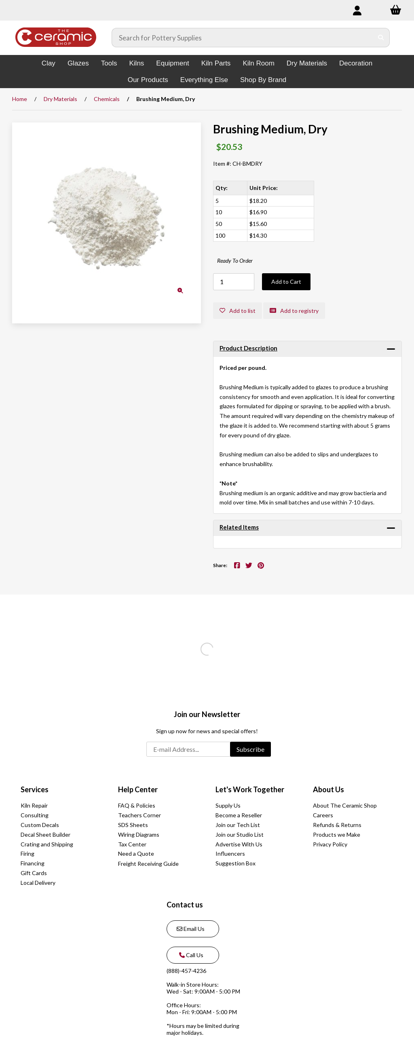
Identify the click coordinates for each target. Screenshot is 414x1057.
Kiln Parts (216, 63)
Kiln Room (258, 63)
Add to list (238, 310)
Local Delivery (38, 882)
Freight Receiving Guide (148, 863)
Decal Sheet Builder (45, 834)
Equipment (172, 63)
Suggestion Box (235, 863)
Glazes (78, 63)
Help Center (138, 789)
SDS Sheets (133, 824)
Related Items (239, 527)
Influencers (230, 853)
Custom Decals (40, 824)
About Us (328, 789)
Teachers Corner (139, 815)
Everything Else (204, 80)
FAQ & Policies (136, 805)
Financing (32, 863)
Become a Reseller (238, 815)
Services (35, 789)
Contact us (185, 904)
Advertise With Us (238, 844)
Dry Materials (307, 63)
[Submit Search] (381, 37)
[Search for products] (243, 37)
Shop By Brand (263, 80)
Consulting (35, 815)
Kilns (136, 63)
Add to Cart (286, 281)
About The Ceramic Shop (345, 805)
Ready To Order (235, 260)
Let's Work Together (249, 789)
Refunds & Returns (337, 824)
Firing (27, 853)
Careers (323, 815)
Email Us (191, 928)
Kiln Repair (34, 805)
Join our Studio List (239, 834)
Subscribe (250, 749)
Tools (109, 63)
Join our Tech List (237, 824)
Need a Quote (136, 853)
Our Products (148, 80)
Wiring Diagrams (138, 834)
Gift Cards (34, 872)
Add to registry (294, 310)
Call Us (190, 955)
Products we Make (336, 834)
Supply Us (228, 805)
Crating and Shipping (47, 844)
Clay (48, 63)
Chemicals (107, 98)
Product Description (248, 348)
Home (19, 98)
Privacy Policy (330, 844)
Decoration (355, 63)
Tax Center (132, 844)
